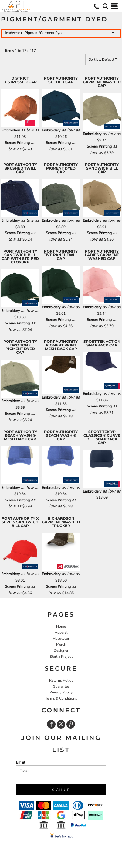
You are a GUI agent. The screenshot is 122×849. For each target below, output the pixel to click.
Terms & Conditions (61, 698)
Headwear (61, 638)
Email (20, 762)
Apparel (61, 632)
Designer (61, 650)
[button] (105, 6)
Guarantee (61, 686)
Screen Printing (17, 142)
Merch (61, 644)
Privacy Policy (61, 692)
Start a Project (61, 656)
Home (61, 626)
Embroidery (10, 130)
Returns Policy (61, 680)
